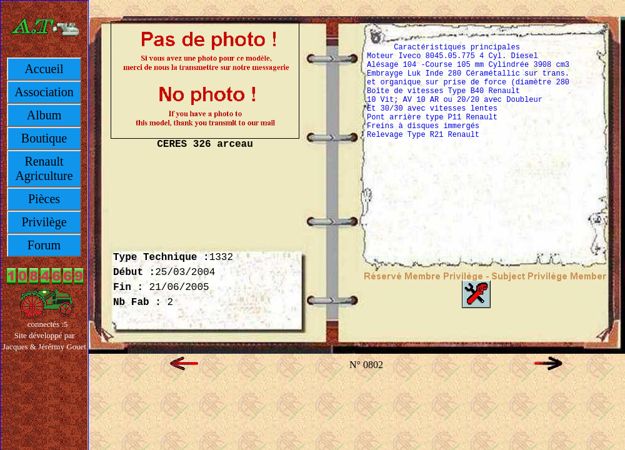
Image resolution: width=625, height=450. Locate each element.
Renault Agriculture (43, 168)
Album (44, 115)
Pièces (44, 199)
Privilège (43, 222)
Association (43, 92)
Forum (44, 245)
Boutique (44, 138)
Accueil (43, 69)
